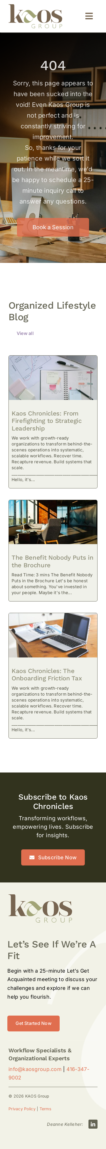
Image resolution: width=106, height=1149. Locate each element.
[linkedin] (93, 1124)
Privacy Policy (22, 1108)
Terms (45, 1108)
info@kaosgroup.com (35, 1069)
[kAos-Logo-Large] (35, 7)
